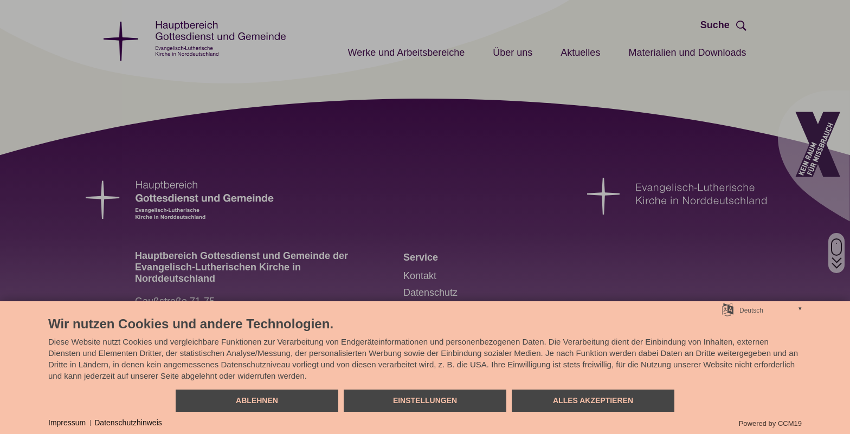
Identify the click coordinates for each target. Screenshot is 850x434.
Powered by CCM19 (770, 423)
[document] (425, 352)
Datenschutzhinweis (128, 422)
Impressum (67, 422)
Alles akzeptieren (593, 400)
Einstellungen (425, 400)
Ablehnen (257, 400)
